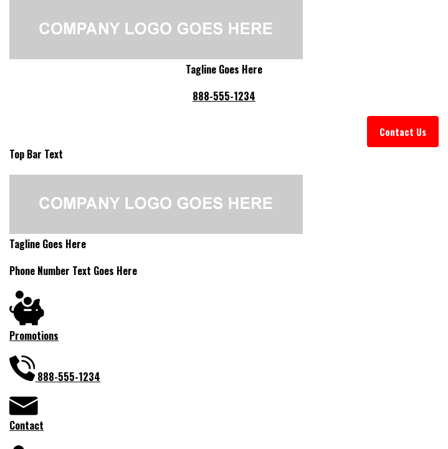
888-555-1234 (224, 96)
